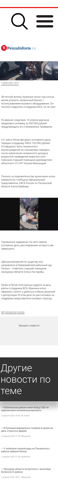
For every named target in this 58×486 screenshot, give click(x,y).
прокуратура (11, 312)
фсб (3, 312)
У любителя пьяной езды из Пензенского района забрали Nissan (25, 450)
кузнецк (21, 312)
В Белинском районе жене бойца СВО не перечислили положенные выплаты (25, 409)
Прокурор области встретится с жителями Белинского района (26, 470)
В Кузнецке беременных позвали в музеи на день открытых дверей (27, 429)
